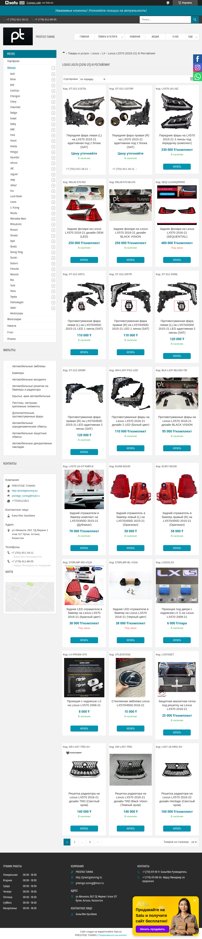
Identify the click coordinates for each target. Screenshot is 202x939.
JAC (12, 168)
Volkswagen (16, 302)
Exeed (13, 118)
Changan (15, 96)
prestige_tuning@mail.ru (26, 495)
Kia (12, 191)
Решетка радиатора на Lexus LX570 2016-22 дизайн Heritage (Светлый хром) (177, 799)
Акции (155, 36)
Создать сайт (34, 2)
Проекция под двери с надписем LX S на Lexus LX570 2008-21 (177, 612)
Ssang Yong (16, 252)
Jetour (13, 185)
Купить (177, 166)
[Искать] (195, 19)
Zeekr (13, 308)
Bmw (13, 79)
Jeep (12, 179)
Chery (13, 101)
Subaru (14, 263)
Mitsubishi (16, 224)
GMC (12, 129)
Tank (12, 285)
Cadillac (14, 90)
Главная (84, 36)
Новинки (135, 36)
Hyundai (14, 157)
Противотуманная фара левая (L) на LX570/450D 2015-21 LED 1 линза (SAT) (84, 324)
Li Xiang (14, 207)
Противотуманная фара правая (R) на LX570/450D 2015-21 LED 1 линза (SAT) (130, 324)
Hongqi (14, 152)
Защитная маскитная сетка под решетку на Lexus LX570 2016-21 (176, 705)
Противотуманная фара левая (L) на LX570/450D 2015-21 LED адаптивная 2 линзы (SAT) (177, 326)
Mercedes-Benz (18, 218)
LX (103, 53)
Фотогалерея (14, 319)
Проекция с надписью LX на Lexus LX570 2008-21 (84, 703)
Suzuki (13, 257)
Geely (13, 124)
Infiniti (14, 163)
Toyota (13, 296)
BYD (12, 85)
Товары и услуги (107, 36)
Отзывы (11, 339)
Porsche (14, 269)
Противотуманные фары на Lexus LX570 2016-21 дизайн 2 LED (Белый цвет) (131, 420)
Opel (12, 241)
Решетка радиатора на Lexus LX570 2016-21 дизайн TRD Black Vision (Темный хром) (130, 799)
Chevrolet (15, 107)
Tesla (13, 291)
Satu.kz (118, 931)
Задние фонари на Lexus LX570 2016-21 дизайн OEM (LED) (84, 232)
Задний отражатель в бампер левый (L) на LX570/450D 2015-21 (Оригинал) (130, 518)
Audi (12, 73)
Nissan (14, 229)
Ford (12, 135)
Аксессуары (16, 313)
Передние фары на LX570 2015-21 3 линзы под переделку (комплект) (177, 139)
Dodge (13, 112)
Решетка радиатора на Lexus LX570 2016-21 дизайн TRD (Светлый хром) (84, 799)
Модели (11, 67)
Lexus (95, 53)
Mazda (13, 213)
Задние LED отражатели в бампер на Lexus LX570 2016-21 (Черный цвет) (131, 612)
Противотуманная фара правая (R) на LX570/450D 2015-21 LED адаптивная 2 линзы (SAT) (84, 422)
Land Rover (16, 196)
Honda (13, 146)
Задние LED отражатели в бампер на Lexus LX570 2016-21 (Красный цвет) (84, 612)
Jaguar (14, 174)
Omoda (14, 235)
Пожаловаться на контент (113, 935)
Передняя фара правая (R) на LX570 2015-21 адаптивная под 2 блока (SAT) (130, 141)
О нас (176, 36)
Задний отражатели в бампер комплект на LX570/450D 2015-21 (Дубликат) (84, 518)
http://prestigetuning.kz (25, 490)
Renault (14, 274)
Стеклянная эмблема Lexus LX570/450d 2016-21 (131, 703)
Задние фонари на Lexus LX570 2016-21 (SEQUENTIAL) (177, 232)
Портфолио (13, 61)
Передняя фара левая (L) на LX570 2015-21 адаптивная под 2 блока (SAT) (84, 141)
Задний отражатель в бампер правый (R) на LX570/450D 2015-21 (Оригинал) (177, 518)
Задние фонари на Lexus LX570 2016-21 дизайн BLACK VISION (130, 232)
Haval (13, 140)
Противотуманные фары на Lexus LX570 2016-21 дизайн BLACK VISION (177, 420)
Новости (11, 325)
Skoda (13, 246)
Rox (12, 280)
